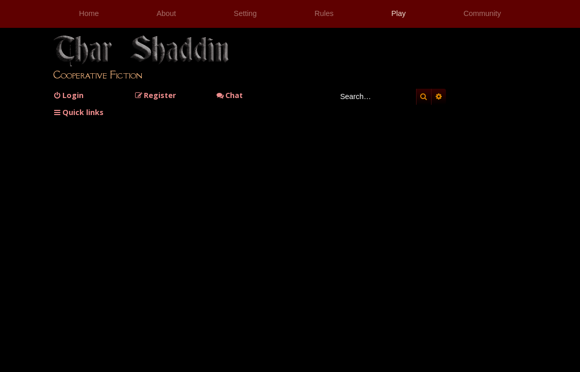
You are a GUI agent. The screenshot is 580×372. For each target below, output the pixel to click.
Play (398, 13)
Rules (324, 13)
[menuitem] (68, 95)
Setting (245, 13)
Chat (229, 95)
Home (88, 13)
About (166, 13)
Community (482, 13)
